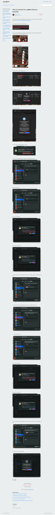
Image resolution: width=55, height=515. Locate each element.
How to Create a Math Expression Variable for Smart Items (6, 32)
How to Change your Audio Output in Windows (7, 36)
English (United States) (48, 513)
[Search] (45, 5)
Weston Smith (17, 14)
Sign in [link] (50, 1)
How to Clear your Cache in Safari (7, 39)
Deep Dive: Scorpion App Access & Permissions (6, 20)
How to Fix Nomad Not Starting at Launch (6, 11)
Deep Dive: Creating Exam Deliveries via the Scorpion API (7, 14)
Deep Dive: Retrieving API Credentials (7, 23)
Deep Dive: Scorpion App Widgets (6, 17)
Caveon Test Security (6, 513)
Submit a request (45, 1)
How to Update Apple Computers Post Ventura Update (6, 29)
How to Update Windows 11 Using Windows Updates (7, 26)
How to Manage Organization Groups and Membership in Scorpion (23, 500)
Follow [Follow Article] (41, 14)
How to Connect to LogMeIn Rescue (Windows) (23, 20)
